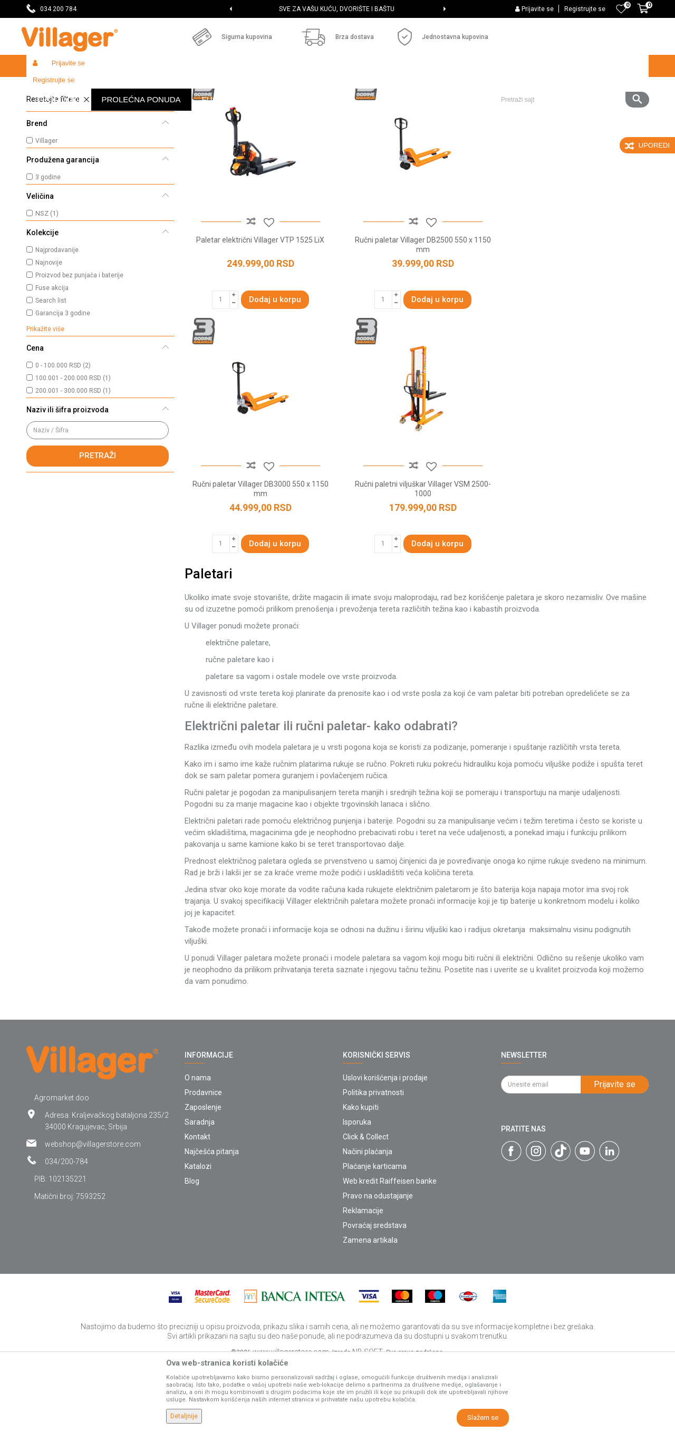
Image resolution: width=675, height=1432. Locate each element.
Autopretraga (356, 108)
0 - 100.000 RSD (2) (63, 442)
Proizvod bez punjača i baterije (79, 352)
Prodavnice (203, 1161)
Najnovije (48, 339)
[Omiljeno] (621, 9)
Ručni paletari (55, 134)
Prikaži (508, 108)
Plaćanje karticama (375, 1235)
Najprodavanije (57, 327)
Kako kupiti (361, 1176)
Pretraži (97, 532)
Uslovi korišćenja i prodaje (385, 1146)
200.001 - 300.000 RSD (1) (73, 467)
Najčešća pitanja (212, 1220)
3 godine (48, 254)
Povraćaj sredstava (375, 1294)
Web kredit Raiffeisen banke (390, 1249)
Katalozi (198, 1235)
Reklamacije (363, 1279)
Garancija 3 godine (62, 390)
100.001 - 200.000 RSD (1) (73, 455)
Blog (192, 1249)
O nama (198, 1146)
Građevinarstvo (164, 88)
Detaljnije (184, 1416)
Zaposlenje (203, 1176)
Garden (122, 88)
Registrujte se (584, 9)
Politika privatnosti (373, 1161)
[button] (571, 66)
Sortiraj (406, 108)
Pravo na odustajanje (378, 1264)
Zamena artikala (370, 1308)
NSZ (47, 290)
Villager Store (46, 88)
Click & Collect (366, 1205)
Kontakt (197, 1205)
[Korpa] (643, 14)
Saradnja (200, 1190)
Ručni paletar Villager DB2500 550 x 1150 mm (417, 317)
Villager (46, 217)
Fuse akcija (52, 365)
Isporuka (357, 1190)
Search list (50, 377)
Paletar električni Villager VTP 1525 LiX (258, 312)
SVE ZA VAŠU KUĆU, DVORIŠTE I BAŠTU (336, 9)
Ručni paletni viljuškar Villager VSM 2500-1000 (258, 557)
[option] (337, 9)
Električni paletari (61, 148)
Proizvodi (89, 88)
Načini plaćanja (367, 1220)
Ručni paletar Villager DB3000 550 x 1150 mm (575, 317)
